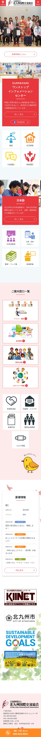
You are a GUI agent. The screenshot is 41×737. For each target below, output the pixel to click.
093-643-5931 (12, 716)
